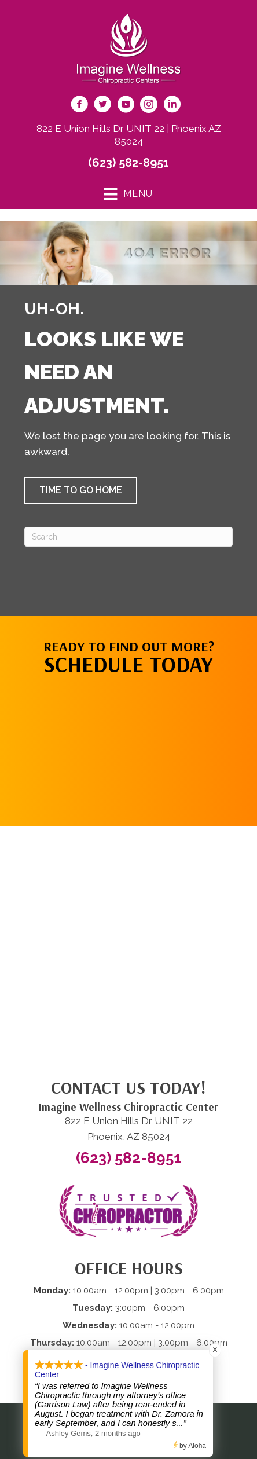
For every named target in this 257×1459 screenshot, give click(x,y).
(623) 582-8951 (128, 163)
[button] (80, 490)
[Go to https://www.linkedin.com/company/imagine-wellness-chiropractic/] (172, 106)
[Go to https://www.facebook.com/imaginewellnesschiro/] (79, 106)
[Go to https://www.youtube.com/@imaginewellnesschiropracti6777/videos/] (125, 106)
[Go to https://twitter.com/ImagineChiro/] (102, 106)
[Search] (128, 537)
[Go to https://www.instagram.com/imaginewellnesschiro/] (148, 106)
